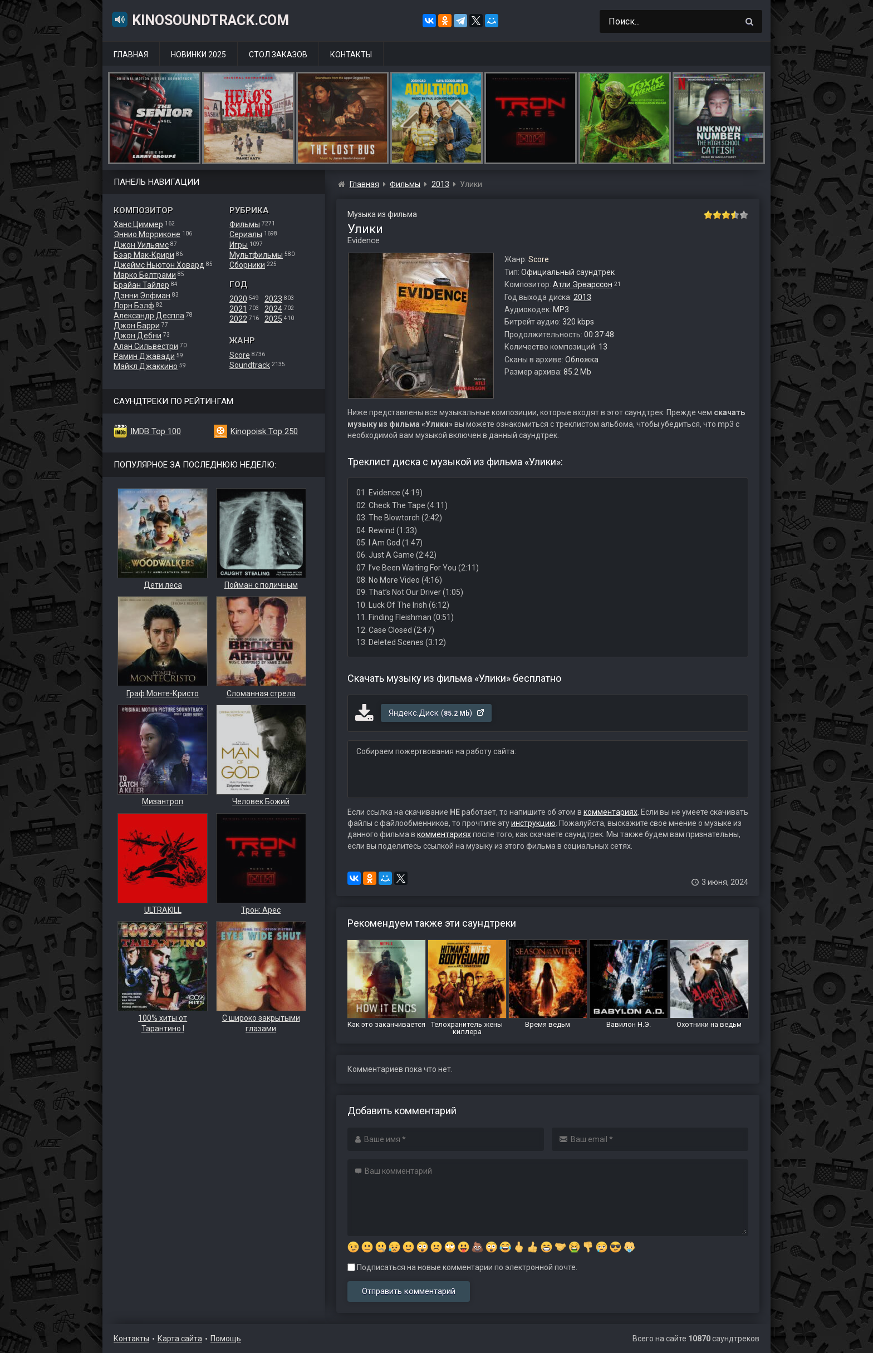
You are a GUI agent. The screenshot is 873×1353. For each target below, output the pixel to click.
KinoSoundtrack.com (200, 19)
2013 (582, 297)
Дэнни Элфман (142, 295)
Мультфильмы (256, 254)
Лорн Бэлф (134, 305)
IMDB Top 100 (155, 431)
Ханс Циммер (138, 224)
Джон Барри (137, 325)
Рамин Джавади (144, 356)
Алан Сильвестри (146, 346)
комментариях (610, 812)
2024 (273, 308)
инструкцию (533, 823)
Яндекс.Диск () (437, 713)
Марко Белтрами (145, 274)
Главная (131, 54)
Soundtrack (249, 365)
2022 (238, 318)
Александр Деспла (149, 315)
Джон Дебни (137, 335)
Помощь (225, 1338)
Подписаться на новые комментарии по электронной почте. (462, 1267)
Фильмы (244, 224)
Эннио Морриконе (147, 234)
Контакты (351, 54)
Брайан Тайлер (141, 285)
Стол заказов (278, 54)
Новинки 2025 (198, 54)
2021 (238, 308)
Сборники (247, 264)
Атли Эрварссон (582, 284)
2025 (273, 318)
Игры (238, 244)
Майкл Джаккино (146, 366)
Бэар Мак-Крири (144, 254)
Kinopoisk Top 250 (264, 431)
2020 (238, 298)
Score (239, 355)
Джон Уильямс (141, 244)
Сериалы (245, 234)
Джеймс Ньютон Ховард (159, 264)
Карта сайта (180, 1338)
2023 (273, 298)
